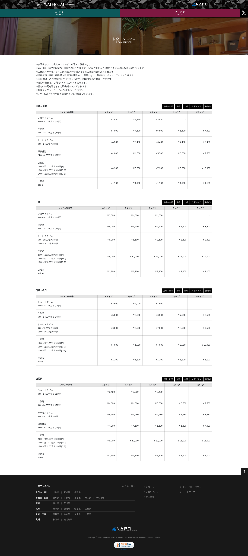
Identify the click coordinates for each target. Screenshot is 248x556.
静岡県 (56, 509)
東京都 (77, 498)
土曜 (186, 106)
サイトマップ (187, 492)
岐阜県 (77, 509)
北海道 (56, 492)
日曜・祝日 (196, 106)
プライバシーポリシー (191, 487)
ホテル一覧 (128, 486)
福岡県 (56, 519)
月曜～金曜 (168, 106)
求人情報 (148, 497)
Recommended (154, 537)
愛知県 (67, 509)
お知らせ (148, 487)
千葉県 (67, 498)
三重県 (88, 509)
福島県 (77, 492)
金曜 (178, 106)
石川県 (67, 503)
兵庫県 (67, 514)
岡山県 (77, 514)
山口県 (88, 514)
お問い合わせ (151, 492)
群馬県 (56, 498)
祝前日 (208, 106)
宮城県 (67, 492)
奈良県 (56, 514)
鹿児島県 (68, 519)
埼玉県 (88, 498)
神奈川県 (100, 498)
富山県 (56, 503)
